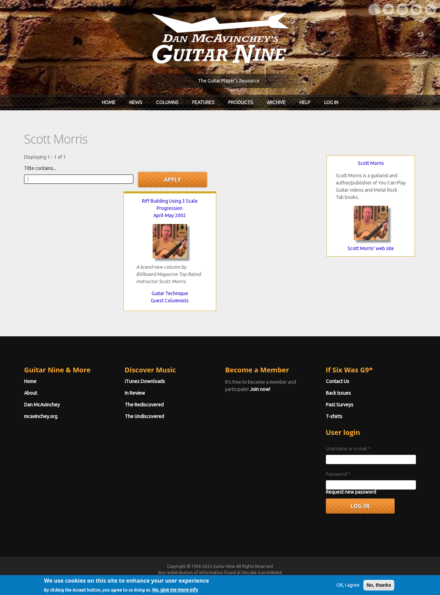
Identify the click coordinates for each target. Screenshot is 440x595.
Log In (331, 102)
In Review (135, 393)
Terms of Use (256, 578)
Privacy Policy (303, 578)
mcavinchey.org (40, 416)
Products (240, 102)
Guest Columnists (170, 300)
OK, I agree (348, 590)
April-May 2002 (169, 215)
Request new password (351, 492)
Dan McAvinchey (42, 404)
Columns (167, 102)
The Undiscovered (144, 416)
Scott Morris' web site (371, 248)
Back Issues (338, 393)
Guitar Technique (170, 293)
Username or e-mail (348, 448)
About (30, 393)
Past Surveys (339, 404)
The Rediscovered (144, 404)
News (135, 102)
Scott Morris (371, 163)
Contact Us (337, 381)
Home (109, 102)
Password (338, 474)
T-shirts (334, 416)
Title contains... (40, 168)
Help (304, 102)
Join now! (260, 389)
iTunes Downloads (145, 381)
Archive (276, 102)
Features (203, 102)
